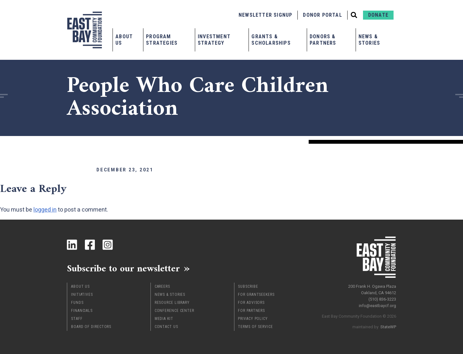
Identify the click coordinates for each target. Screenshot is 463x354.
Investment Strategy (214, 39)
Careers (162, 286)
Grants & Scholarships (270, 39)
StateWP (388, 326)
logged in (45, 209)
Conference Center (174, 310)
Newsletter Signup (265, 15)
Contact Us (166, 326)
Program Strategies (161, 39)
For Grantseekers (256, 294)
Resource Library (172, 302)
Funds (77, 302)
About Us (124, 39)
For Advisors (251, 302)
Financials (82, 310)
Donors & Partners (323, 39)
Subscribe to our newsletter (124, 268)
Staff (77, 318)
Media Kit (164, 318)
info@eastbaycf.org (377, 305)
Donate (378, 15)
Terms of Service (255, 326)
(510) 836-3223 (382, 298)
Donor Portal (322, 15)
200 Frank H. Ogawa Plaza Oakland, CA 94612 (372, 289)
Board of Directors (91, 326)
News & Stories (369, 39)
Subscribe (248, 286)
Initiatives (82, 294)
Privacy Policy (253, 318)
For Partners (251, 310)
